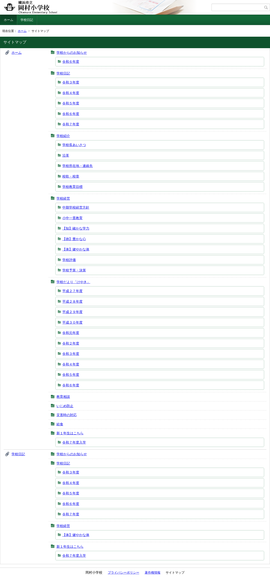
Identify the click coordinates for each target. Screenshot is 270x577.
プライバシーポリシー (123, 572)
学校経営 (63, 198)
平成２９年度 (72, 312)
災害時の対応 (66, 415)
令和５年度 (70, 103)
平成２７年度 (72, 291)
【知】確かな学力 (75, 228)
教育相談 (63, 397)
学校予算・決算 (74, 270)
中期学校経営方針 (75, 207)
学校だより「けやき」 (73, 282)
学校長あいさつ (74, 145)
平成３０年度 (72, 322)
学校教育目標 (72, 187)
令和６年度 (70, 61)
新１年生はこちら (69, 433)
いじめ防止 (64, 406)
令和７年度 (70, 124)
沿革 (65, 155)
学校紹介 (63, 136)
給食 (59, 424)
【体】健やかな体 (75, 249)
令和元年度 (70, 333)
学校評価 (69, 260)
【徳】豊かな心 (74, 239)
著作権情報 (152, 572)
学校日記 (26, 20)
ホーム (8, 20)
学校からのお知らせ (71, 52)
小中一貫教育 (72, 218)
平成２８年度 (72, 301)
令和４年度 (70, 93)
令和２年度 (70, 343)
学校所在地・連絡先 (77, 166)
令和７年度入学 (74, 442)
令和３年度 (70, 82)
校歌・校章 (70, 176)
